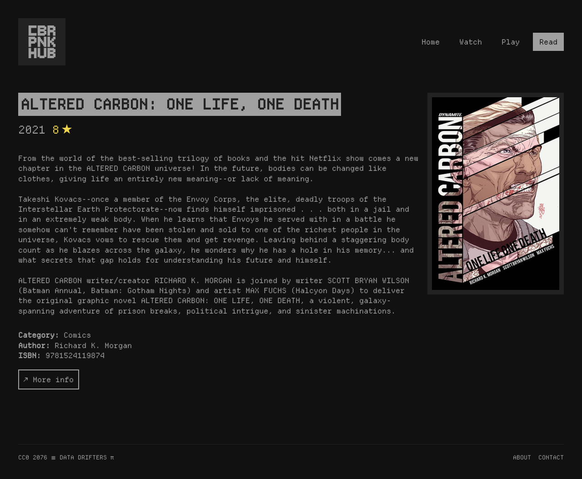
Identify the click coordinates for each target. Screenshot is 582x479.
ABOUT (522, 457)
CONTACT (551, 457)
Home (430, 41)
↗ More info (49, 379)
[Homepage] (41, 41)
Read (548, 41)
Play (511, 41)
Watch (470, 41)
